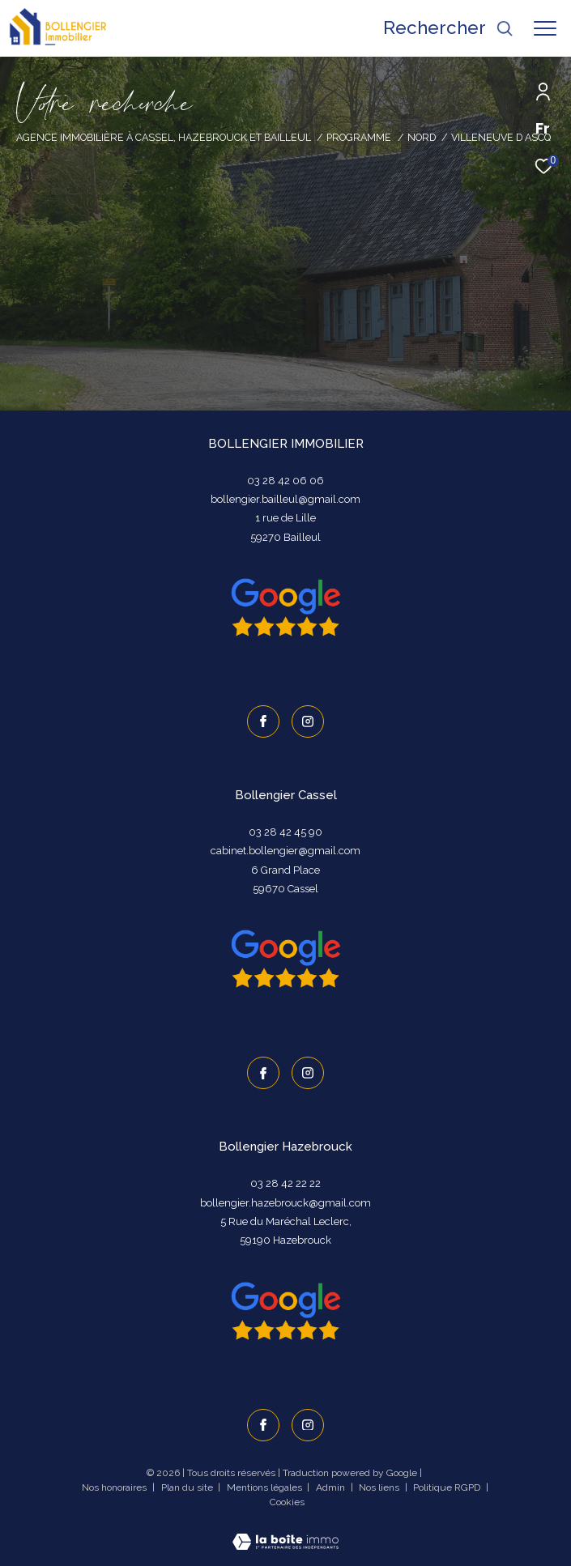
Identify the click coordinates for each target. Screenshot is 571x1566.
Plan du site (188, 1487)
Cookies (287, 1502)
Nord (421, 137)
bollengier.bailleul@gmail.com (285, 499)
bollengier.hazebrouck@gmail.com (285, 1203)
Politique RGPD (446, 1487)
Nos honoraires (115, 1487)
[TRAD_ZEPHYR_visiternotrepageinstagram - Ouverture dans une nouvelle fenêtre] (308, 721)
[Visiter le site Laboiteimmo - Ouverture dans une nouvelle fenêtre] (285, 1531)
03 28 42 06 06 (285, 480)
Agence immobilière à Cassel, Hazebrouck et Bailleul (163, 137)
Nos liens (380, 1487)
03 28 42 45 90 (285, 832)
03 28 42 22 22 (285, 1183)
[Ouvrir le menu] (545, 28)
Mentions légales (266, 1487)
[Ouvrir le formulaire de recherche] (448, 28)
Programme (358, 137)
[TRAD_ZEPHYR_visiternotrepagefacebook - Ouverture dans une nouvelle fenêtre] (263, 721)
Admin (331, 1487)
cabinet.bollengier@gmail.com (285, 851)
